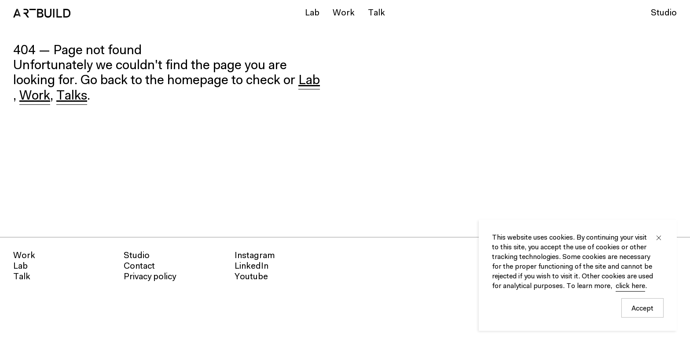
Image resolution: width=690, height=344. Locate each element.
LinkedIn (251, 266)
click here (630, 286)
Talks (71, 96)
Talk (376, 13)
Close (659, 238)
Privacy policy (150, 277)
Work (344, 13)
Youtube (251, 277)
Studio (664, 13)
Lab (312, 13)
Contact (139, 266)
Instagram (255, 256)
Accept (642, 308)
